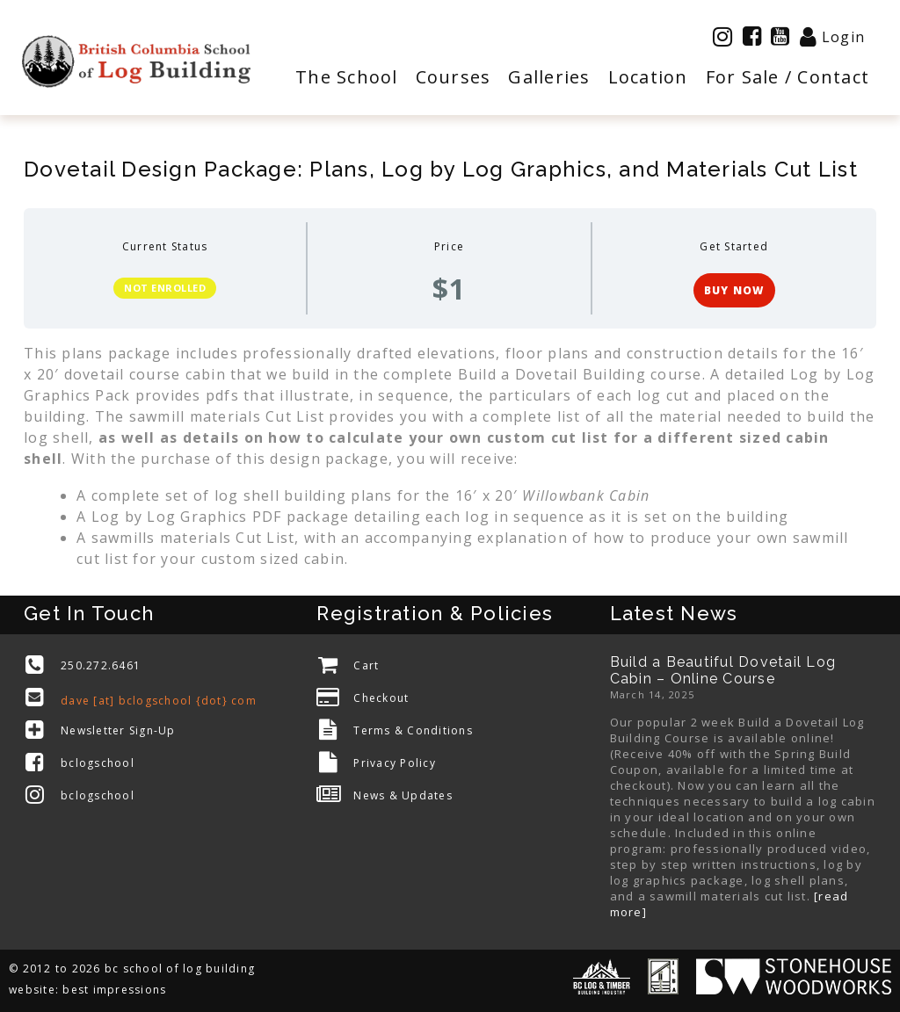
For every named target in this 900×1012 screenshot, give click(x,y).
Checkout (381, 697)
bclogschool (97, 762)
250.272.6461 (101, 665)
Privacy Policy (394, 762)
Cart (366, 665)
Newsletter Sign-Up (118, 730)
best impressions (114, 989)
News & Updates (403, 795)
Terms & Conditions (413, 730)
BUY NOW (734, 290)
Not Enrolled (165, 287)
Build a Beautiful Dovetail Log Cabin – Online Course (723, 670)
